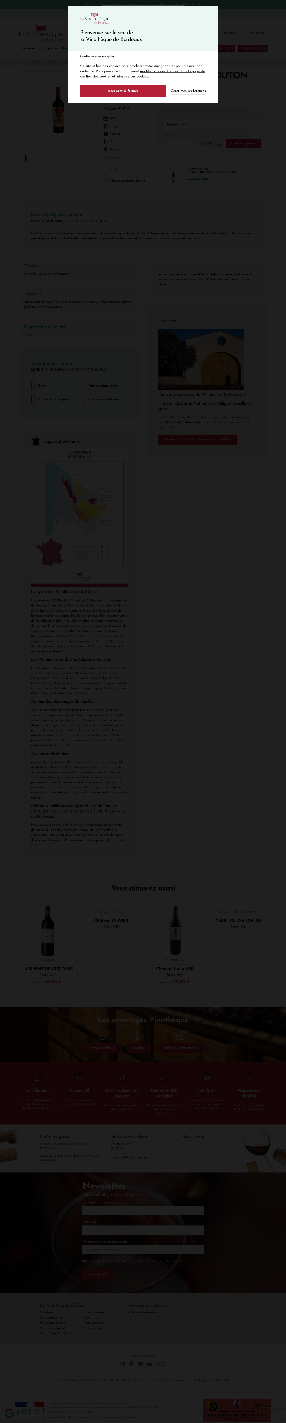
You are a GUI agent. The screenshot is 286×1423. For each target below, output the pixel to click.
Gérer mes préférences (188, 91)
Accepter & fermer (123, 91)
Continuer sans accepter (97, 56)
